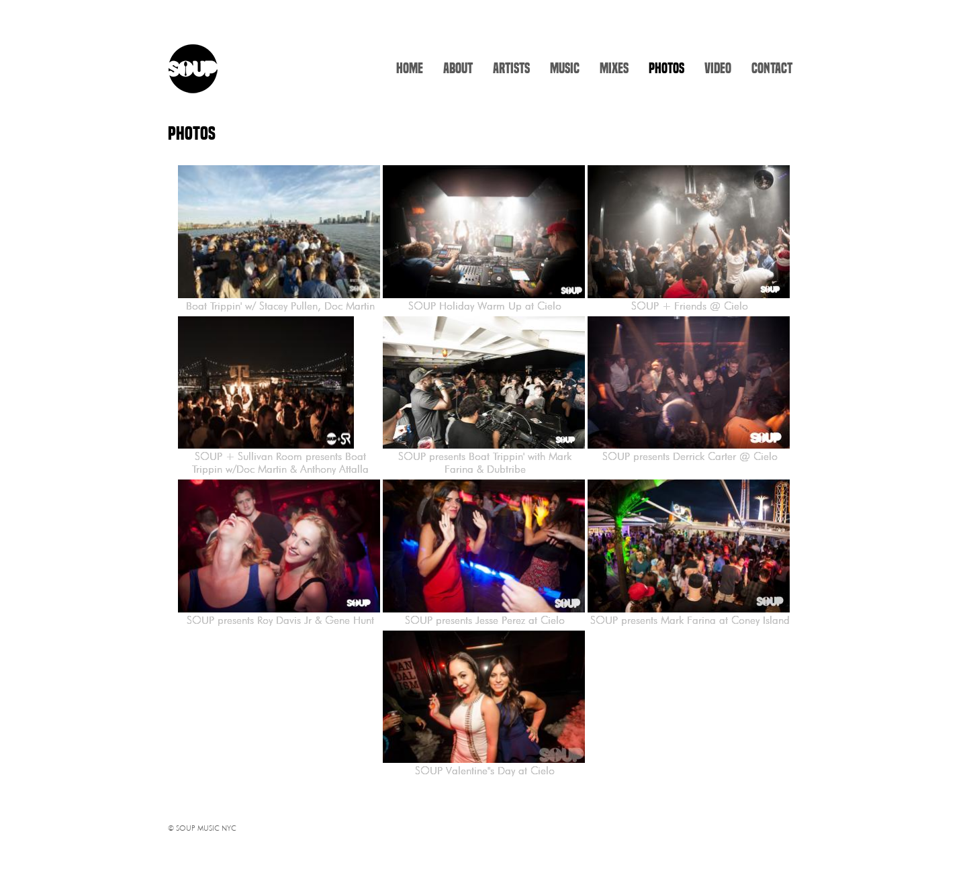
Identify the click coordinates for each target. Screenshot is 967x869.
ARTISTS (511, 68)
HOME (409, 68)
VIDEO (717, 68)
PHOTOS (666, 68)
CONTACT (771, 68)
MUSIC (565, 68)
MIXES (614, 68)
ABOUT (458, 68)
